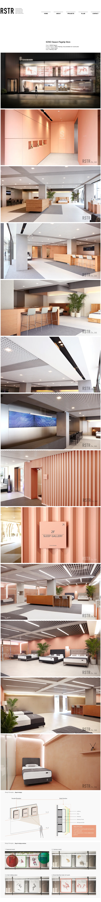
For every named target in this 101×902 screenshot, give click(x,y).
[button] (58, 12)
